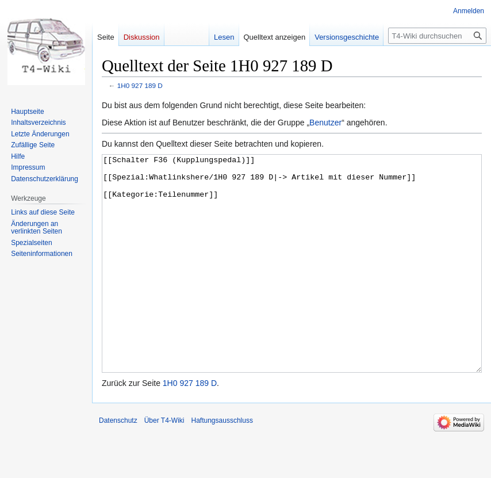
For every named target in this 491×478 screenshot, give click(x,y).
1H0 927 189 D (140, 85)
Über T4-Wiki (164, 464)
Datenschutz (118, 464)
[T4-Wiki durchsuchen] (437, 36)
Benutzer (325, 122)
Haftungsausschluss (222, 464)
